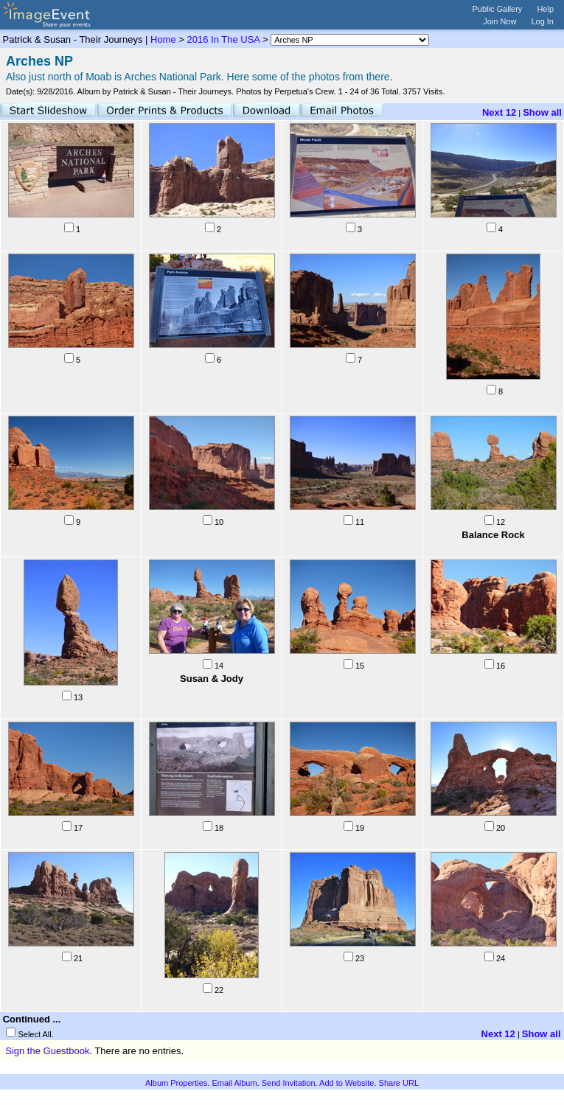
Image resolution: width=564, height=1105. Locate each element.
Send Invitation (289, 1082)
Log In (542, 21)
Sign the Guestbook (47, 1050)
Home (163, 39)
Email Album (234, 1082)
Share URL (399, 1082)
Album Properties (176, 1082)
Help (545, 8)
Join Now (499, 21)
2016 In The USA (223, 39)
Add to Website (346, 1082)
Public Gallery (498, 8)
